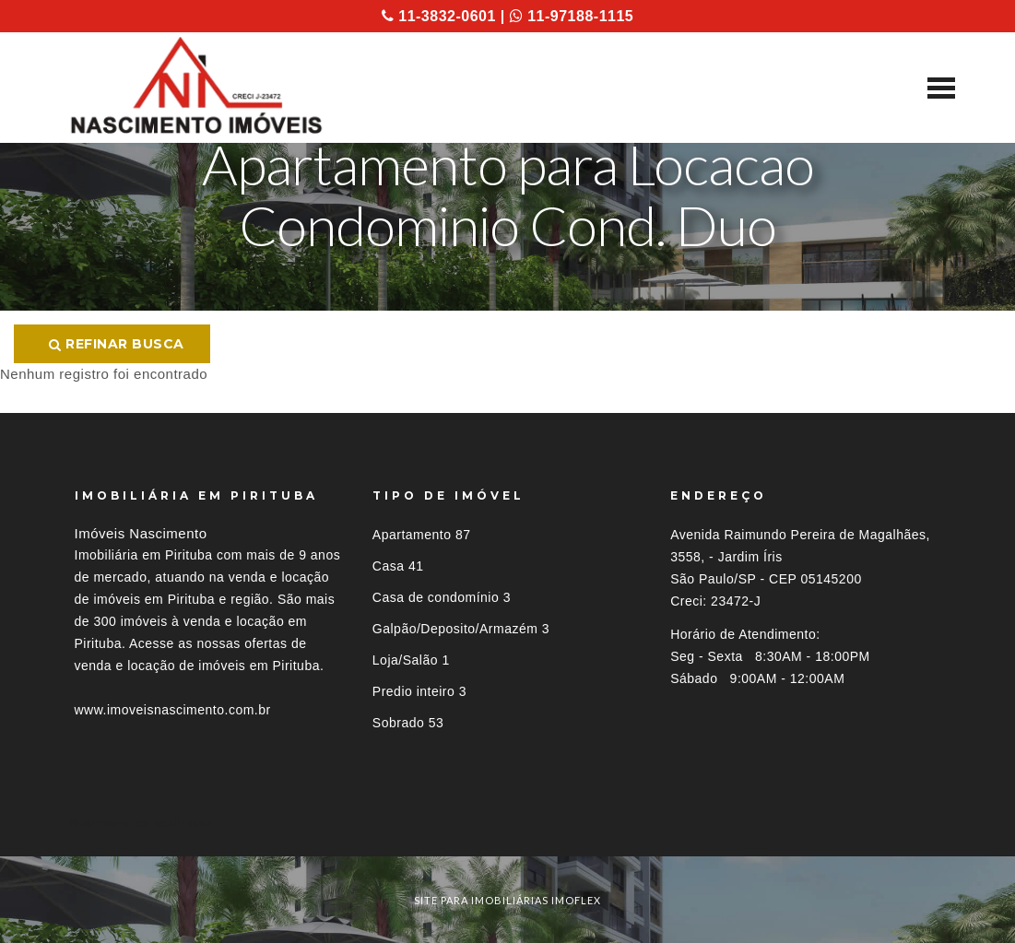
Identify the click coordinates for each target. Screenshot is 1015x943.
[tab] (508, 822)
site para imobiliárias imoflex (507, 900)
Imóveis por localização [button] (150, 823)
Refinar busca (116, 344)
